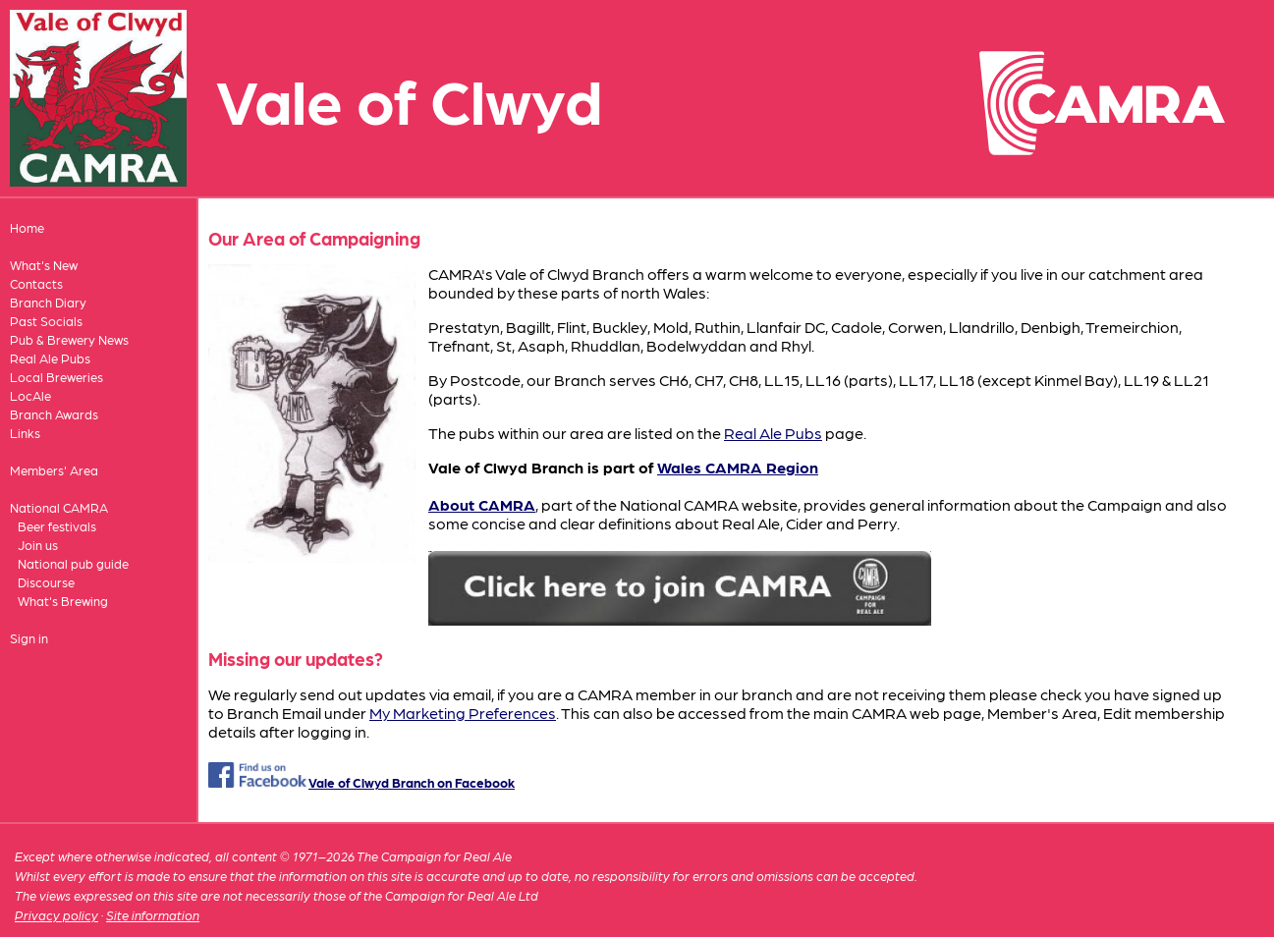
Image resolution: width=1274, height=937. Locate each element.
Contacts (36, 283)
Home (27, 227)
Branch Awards (54, 414)
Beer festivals (57, 526)
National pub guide (73, 563)
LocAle (30, 395)
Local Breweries (56, 376)
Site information (152, 915)
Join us (38, 544)
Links (25, 432)
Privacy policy (56, 915)
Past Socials (46, 320)
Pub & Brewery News (69, 339)
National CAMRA (59, 507)
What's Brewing (63, 600)
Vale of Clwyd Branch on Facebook (411, 782)
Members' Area (54, 470)
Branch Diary (48, 302)
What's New (44, 264)
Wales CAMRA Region (737, 467)
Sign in (29, 638)
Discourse (46, 582)
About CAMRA (481, 504)
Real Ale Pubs (50, 358)
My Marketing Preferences (462, 712)
